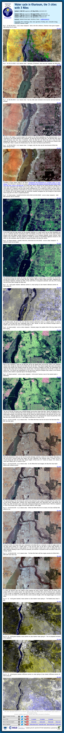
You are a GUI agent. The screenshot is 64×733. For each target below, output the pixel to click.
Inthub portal (50, 721)
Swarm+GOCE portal (51, 724)
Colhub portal (58, 721)
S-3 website (50, 719)
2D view (59, 28)
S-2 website (42, 719)
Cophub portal (42, 721)
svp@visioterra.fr (45, 19)
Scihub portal (33, 721)
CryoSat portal (58, 724)
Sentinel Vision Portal (34, 724)
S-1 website (33, 719)
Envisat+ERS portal (42, 724)
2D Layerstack (7, 17)
